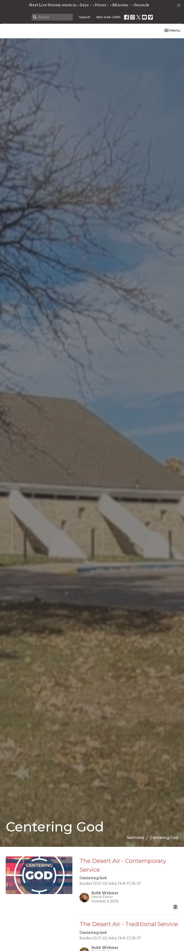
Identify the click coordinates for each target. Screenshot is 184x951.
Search (84, 17)
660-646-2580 (108, 17)
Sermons (135, 849)
